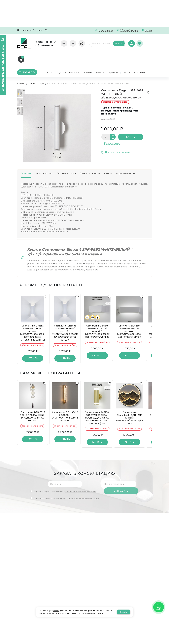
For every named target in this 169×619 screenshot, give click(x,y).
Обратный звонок (129, 30)
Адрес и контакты (125, 157)
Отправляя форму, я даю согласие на (66, 483)
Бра (42, 68)
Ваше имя (55, 468)
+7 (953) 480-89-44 (45, 42)
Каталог (32, 68)
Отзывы (108, 157)
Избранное (140, 42)
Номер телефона (114, 468)
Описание (26, 157)
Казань (148, 30)
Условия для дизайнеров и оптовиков (3, 67)
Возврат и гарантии (90, 157)
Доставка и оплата (66, 157)
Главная (21, 68)
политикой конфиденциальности (80, 476)
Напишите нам (105, 30)
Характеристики (44, 157)
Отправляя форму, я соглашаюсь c (64, 476)
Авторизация (131, 41)
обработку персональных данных (83, 483)
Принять (123, 612)
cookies (56, 611)
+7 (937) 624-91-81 (45, 45)
